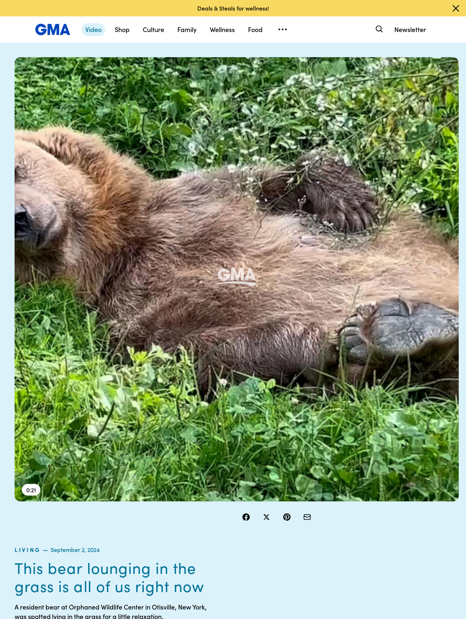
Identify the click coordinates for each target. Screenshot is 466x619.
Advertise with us (233, 563)
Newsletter (410, 29)
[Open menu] (282, 29)
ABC (332, 504)
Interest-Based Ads (293, 497)
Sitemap (392, 478)
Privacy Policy (230, 504)
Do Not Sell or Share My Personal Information (236, 524)
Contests (224, 478)
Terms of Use (228, 491)
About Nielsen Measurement (286, 514)
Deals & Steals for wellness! (233, 8)
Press (276, 530)
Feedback (281, 543)
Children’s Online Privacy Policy (233, 547)
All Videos (337, 517)
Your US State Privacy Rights (286, 481)
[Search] (378, 29)
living (253, 91)
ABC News (339, 491)
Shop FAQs (339, 478)
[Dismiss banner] (455, 8)
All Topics (337, 530)
